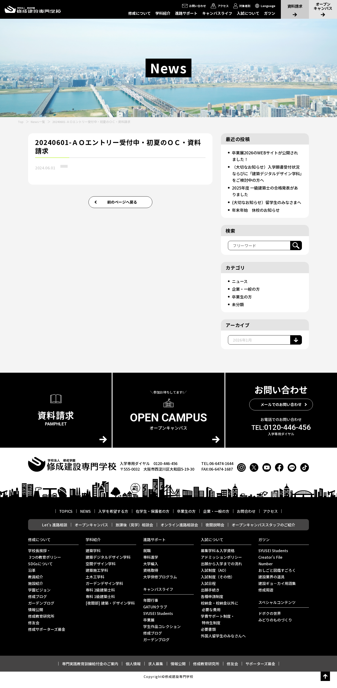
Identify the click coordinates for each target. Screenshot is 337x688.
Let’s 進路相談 (54, 531)
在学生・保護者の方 (152, 518)
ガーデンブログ (41, 609)
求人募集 (155, 670)
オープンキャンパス (91, 531)
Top (20, 121)
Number (265, 570)
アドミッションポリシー (221, 563)
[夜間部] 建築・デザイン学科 (110, 609)
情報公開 (35, 616)
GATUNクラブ (155, 613)
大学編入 (150, 570)
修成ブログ (37, 603)
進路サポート (186, 13)
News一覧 (38, 121)
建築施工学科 (97, 577)
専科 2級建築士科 (100, 596)
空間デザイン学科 (101, 570)
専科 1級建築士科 (100, 603)
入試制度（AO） (214, 577)
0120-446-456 (281, 434)
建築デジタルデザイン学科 (108, 563)
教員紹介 (35, 583)
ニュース (240, 288)
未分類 (238, 311)
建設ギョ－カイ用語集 (277, 590)
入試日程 (208, 590)
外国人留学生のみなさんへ (223, 642)
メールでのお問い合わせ (281, 411)
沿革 (32, 577)
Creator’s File (270, 563)
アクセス (270, 518)
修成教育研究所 (41, 622)
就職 (147, 557)
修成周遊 (265, 596)
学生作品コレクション (162, 633)
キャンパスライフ (217, 13)
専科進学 (150, 563)
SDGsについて (40, 570)
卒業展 (148, 626)
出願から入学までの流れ (221, 570)
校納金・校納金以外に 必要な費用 (219, 613)
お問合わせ (246, 518)
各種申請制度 (212, 603)
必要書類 (208, 636)
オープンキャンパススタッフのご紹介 (263, 531)
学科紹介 (162, 13)
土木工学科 (95, 583)
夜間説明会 (214, 531)
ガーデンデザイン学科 (104, 590)
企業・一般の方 (246, 295)
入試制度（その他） (217, 583)
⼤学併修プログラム (160, 583)
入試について (248, 13)
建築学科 (93, 557)
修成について (139, 13)
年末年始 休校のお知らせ (257, 216)
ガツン (269, 13)
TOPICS (66, 518)
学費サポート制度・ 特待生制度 (217, 626)
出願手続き (210, 596)
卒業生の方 (242, 303)
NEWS (85, 518)
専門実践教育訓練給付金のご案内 (90, 670)
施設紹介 (35, 590)
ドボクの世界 (269, 620)
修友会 (33, 629)
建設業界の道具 (271, 583)
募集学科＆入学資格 (217, 557)
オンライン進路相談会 (179, 531)
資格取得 (150, 577)
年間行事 (150, 607)
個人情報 (133, 670)
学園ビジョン (39, 596)
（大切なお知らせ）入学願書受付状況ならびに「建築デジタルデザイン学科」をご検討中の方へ (266, 173)
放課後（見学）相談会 (134, 531)
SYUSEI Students (158, 620)
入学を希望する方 (113, 518)
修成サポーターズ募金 (46, 636)
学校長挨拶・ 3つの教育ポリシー (44, 560)
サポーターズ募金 (260, 670)
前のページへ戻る (122, 202)
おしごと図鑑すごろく (277, 577)
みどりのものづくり (275, 626)
